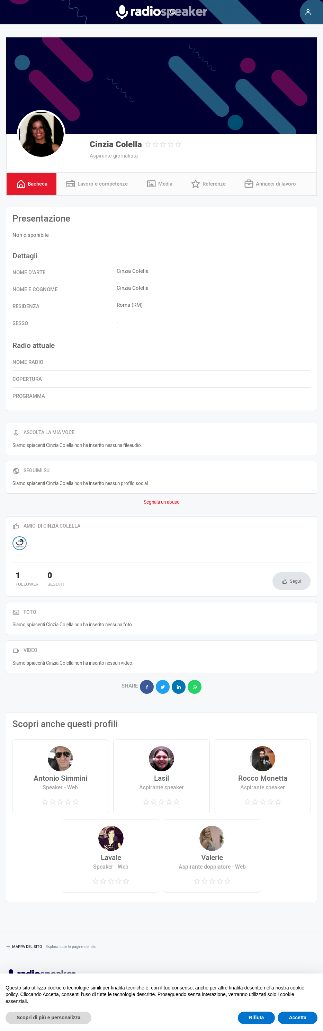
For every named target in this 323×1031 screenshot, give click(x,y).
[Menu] (308, 12)
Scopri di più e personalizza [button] (48, 1017)
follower (23, 580)
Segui (295, 581)
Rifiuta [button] (256, 1017)
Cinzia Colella (116, 144)
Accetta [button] (297, 1017)
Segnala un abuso (162, 502)
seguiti (47, 580)
